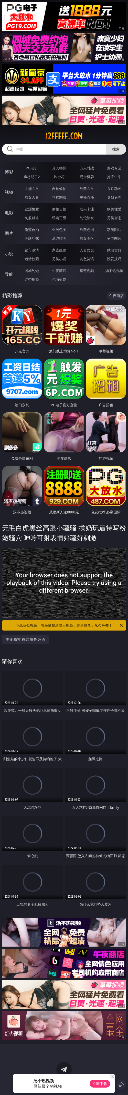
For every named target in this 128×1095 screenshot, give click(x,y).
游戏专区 (114, 168)
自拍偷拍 (59, 188)
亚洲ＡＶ (32, 188)
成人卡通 (87, 209)
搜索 (116, 149)
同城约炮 (32, 270)
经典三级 (59, 217)
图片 (9, 233)
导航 (9, 274)
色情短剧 (59, 279)
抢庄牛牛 (114, 176)
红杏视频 (32, 279)
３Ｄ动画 (114, 188)
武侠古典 (114, 250)
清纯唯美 (59, 238)
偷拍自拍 (59, 209)
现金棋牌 (87, 176)
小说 (9, 254)
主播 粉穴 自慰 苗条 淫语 (25, 639)
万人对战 (87, 168)
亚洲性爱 (32, 209)
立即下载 (100, 1083)
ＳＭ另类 (114, 197)
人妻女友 (87, 250)
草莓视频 (87, 270)
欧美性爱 (114, 209)
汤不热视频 (114, 270)
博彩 (9, 172)
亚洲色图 (59, 229)
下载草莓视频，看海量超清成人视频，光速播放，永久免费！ (70, 625)
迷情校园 (32, 258)
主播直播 (87, 197)
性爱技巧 (114, 258)
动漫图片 (114, 229)
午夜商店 (59, 270)
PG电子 (32, 168)
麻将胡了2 (32, 176)
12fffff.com (64, 136)
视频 (9, 192)
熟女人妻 (32, 197)
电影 (9, 213)
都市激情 (32, 250)
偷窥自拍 (32, 229)
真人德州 (59, 168)
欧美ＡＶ (87, 188)
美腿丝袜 (32, 238)
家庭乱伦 (59, 250)
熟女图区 (87, 238)
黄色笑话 (87, 258)
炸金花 (59, 176)
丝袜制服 (59, 197)
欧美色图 (87, 229)
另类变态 (114, 217)
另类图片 (114, 238)
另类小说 (59, 258)
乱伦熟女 (87, 217)
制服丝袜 (32, 217)
